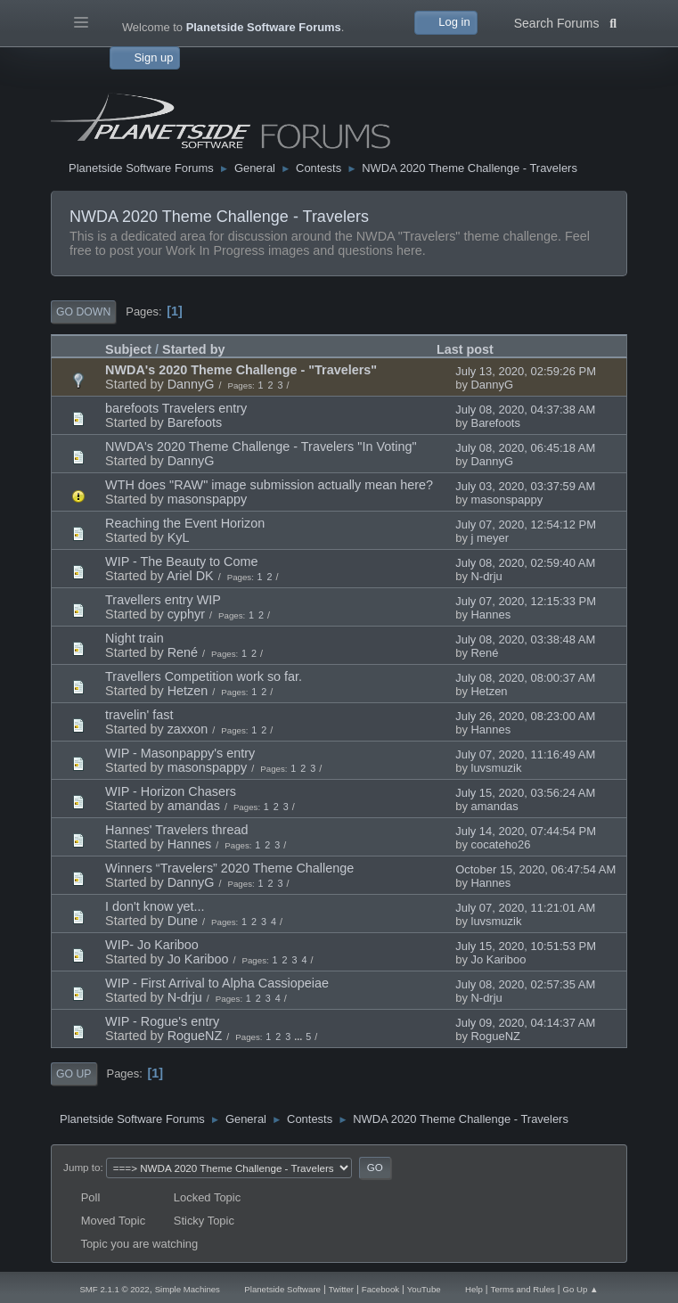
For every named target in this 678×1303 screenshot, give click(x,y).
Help (474, 1289)
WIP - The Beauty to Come (181, 561)
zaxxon (187, 729)
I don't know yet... (155, 906)
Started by (193, 349)
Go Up (73, 1074)
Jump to (81, 1167)
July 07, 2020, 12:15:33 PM (525, 601)
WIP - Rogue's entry (162, 1021)
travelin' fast (139, 715)
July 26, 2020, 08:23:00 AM (525, 716)
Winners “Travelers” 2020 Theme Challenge (229, 868)
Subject (128, 349)
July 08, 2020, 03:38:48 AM (525, 639)
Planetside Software (282, 1289)
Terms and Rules (523, 1289)
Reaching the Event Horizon (185, 523)
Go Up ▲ (581, 1289)
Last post (465, 349)
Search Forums (565, 21)
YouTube (424, 1289)
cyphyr (186, 614)
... (299, 1036)
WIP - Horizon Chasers (170, 791)
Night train (134, 638)
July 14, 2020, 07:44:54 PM (525, 831)
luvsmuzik (496, 767)
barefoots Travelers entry (176, 408)
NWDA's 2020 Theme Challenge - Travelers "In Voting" (260, 446)
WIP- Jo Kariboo (152, 945)
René (182, 652)
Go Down (83, 312)
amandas (193, 806)
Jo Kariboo (198, 959)
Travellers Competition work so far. (203, 676)
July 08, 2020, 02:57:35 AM (525, 984)
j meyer (490, 538)
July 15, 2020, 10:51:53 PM (525, 946)
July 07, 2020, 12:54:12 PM (525, 524)
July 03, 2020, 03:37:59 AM (525, 486)
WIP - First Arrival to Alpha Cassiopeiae (217, 983)
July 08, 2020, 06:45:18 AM (525, 448)
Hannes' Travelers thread (176, 830)
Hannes (491, 614)
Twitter (341, 1289)
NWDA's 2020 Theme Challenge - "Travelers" (241, 370)
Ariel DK (190, 576)
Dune (182, 921)
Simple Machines (187, 1289)
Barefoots (195, 422)
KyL (178, 537)
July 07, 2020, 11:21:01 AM (525, 907)
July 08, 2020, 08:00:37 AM (525, 677)
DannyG (191, 384)
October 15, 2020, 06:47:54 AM (535, 869)
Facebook (380, 1289)
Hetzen (187, 691)
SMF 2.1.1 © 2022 (114, 1289)
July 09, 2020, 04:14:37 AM (525, 1022)
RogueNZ (195, 1035)
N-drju (486, 576)
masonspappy (207, 499)
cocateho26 (501, 844)
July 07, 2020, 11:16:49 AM (525, 754)
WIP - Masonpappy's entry (180, 753)
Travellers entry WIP (163, 600)
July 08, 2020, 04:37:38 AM (525, 409)
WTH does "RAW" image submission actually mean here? (269, 485)
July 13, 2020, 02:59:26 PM (525, 371)
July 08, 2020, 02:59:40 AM (525, 563)
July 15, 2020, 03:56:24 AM (525, 792)
